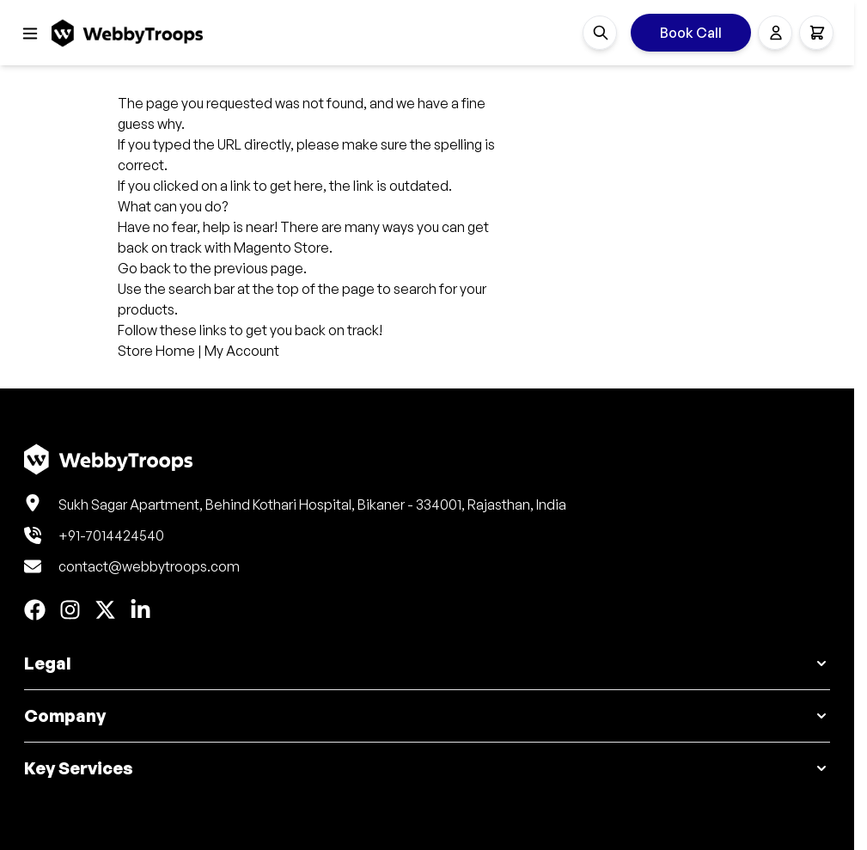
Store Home (156, 350)
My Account (242, 350)
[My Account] (775, 32)
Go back (144, 268)
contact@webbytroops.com (149, 566)
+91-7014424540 (111, 535)
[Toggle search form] (600, 32)
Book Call (691, 32)
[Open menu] (30, 33)
